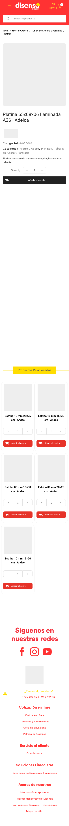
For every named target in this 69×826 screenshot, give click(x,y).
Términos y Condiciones (34, 721)
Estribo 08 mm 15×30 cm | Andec (18, 489)
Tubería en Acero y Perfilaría (46, 30)
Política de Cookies (34, 734)
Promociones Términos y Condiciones (34, 805)
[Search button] (8, 18)
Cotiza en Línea (34, 715)
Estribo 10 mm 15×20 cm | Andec (18, 560)
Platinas (7, 34)
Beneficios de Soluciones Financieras (34, 773)
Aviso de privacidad (34, 727)
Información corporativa (34, 792)
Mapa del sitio (34, 811)
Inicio (5, 30)
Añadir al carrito (37, 180)
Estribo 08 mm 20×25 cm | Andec (51, 489)
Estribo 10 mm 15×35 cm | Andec (51, 418)
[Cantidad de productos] (34, 170)
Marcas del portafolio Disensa (34, 798)
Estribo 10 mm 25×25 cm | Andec (18, 418)
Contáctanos (34, 753)
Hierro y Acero (20, 30)
